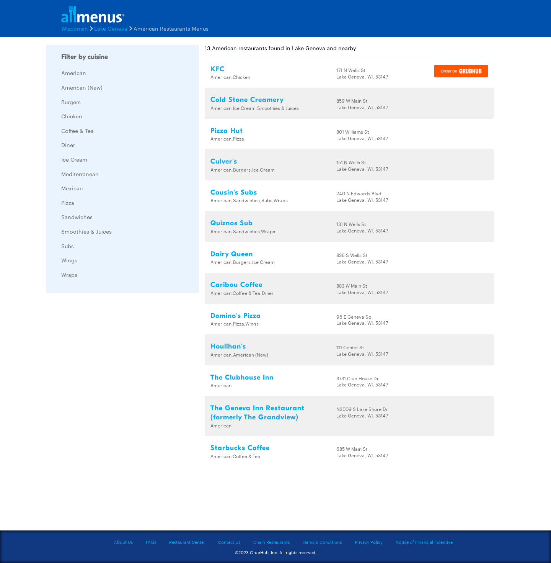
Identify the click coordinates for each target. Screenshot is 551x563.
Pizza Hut (226, 131)
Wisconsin (74, 28)
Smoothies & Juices (86, 231)
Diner (68, 145)
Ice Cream (74, 159)
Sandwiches (77, 217)
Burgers (71, 102)
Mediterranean (80, 174)
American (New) (82, 87)
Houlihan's (228, 346)
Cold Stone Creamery (247, 100)
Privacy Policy (369, 542)
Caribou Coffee (236, 285)
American (73, 73)
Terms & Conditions (322, 542)
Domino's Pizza (235, 316)
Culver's (223, 161)
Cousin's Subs (233, 192)
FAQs (151, 542)
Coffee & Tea (77, 130)
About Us (123, 542)
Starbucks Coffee (240, 448)
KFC (217, 69)
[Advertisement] (103, 414)
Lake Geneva (110, 28)
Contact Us (229, 542)
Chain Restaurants (271, 542)
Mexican (72, 188)
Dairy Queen (231, 254)
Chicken (71, 116)
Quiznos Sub (231, 223)
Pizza (67, 202)
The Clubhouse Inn (242, 377)
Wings (69, 260)
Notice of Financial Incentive (424, 542)
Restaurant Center (187, 542)
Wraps (69, 274)
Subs (67, 246)
